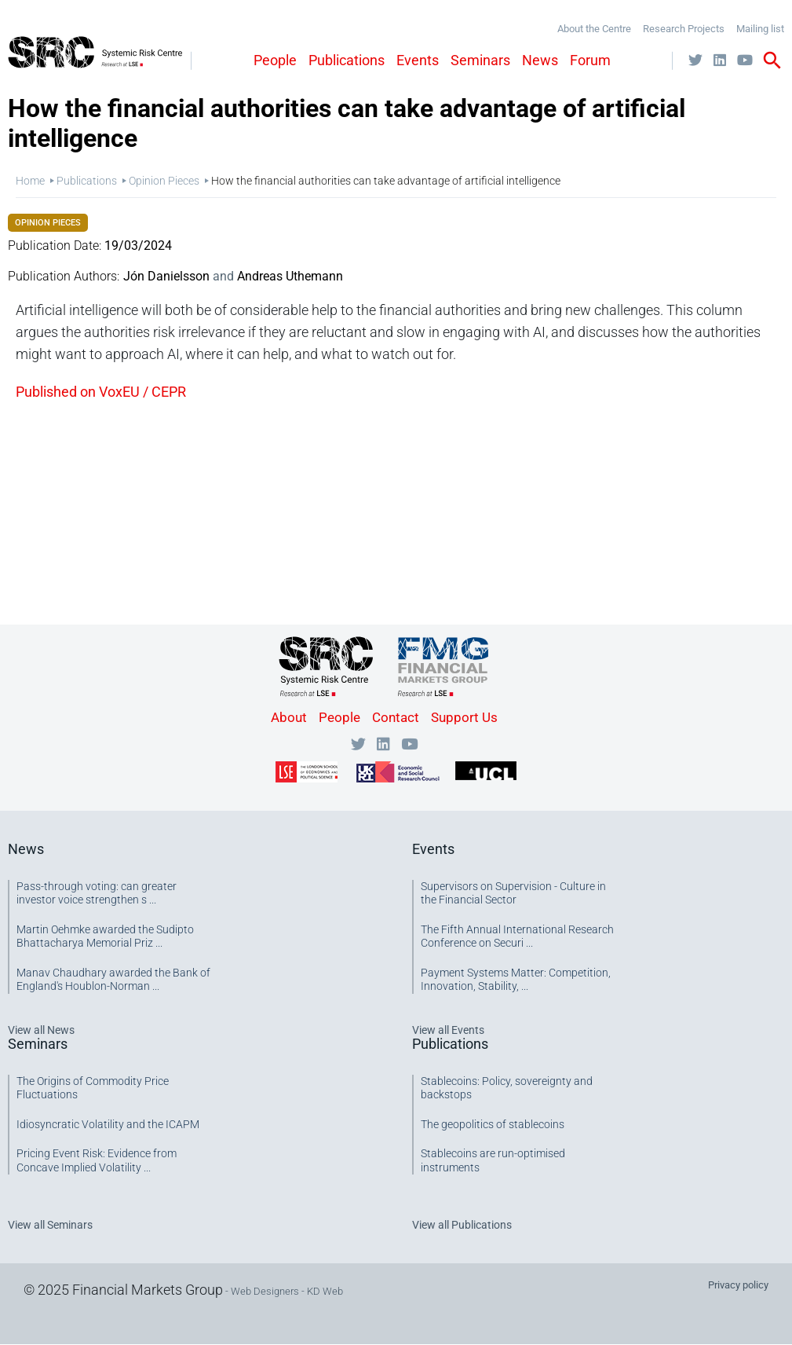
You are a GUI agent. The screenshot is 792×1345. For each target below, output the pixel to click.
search (772, 60)
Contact (395, 717)
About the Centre (594, 29)
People (275, 60)
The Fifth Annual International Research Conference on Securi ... (517, 936)
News (540, 60)
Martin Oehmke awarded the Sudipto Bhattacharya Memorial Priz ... (105, 936)
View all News (41, 1030)
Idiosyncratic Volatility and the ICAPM (107, 1124)
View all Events (448, 1030)
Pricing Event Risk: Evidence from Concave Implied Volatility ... (96, 1160)
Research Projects (683, 29)
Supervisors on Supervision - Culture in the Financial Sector (513, 893)
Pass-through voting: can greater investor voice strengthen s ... (96, 893)
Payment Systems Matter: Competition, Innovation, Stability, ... (516, 979)
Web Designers (265, 1291)
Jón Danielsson (166, 276)
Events (417, 60)
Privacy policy (738, 1285)
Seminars (480, 60)
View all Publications (462, 1225)
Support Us (464, 717)
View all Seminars (50, 1225)
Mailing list (760, 29)
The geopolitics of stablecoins (492, 1124)
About (289, 717)
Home (30, 180)
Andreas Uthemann (290, 276)
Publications (346, 60)
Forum (590, 60)
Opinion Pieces (164, 180)
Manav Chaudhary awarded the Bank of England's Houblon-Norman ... (113, 979)
